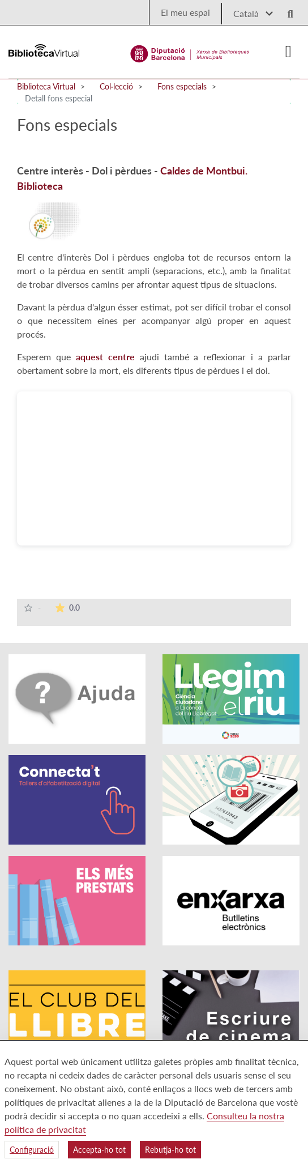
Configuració (32, 1149)
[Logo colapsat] (288, 51)
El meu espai (185, 12)
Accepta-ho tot (99, 1149)
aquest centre (105, 356)
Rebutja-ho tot (170, 1149)
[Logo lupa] (286, 10)
